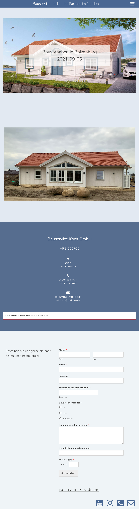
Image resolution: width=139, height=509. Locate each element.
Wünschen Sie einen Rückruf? (75, 387)
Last (94, 359)
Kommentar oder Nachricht (74, 425)
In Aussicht (68, 418)
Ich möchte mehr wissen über (74, 448)
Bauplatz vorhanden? (70, 402)
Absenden (68, 473)
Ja (64, 407)
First (61, 359)
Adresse (63, 376)
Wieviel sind (66, 459)
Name (63, 350)
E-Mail (63, 364)
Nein (65, 413)
